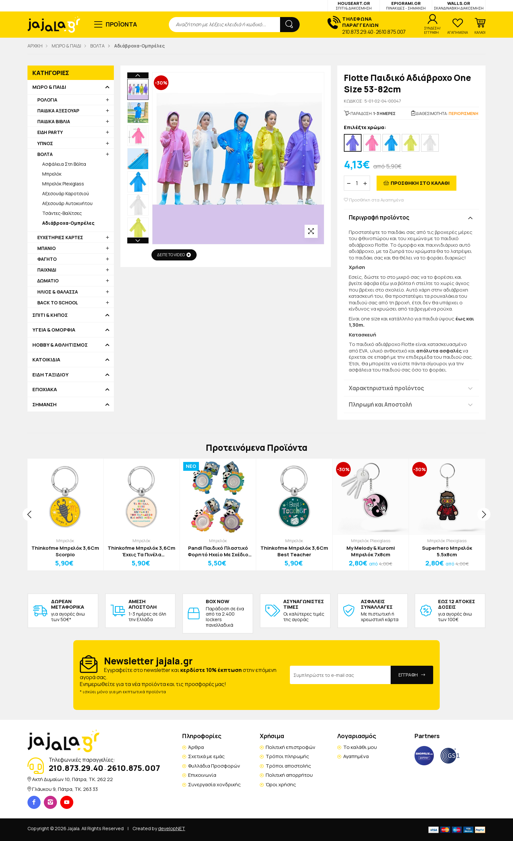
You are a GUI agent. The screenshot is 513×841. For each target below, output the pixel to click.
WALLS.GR (459, 5)
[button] (480, 26)
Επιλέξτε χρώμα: (365, 127)
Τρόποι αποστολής (288, 765)
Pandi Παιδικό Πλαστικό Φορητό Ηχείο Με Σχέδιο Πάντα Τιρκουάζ (218, 551)
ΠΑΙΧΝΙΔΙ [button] (46, 270)
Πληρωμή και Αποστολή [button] (380, 404)
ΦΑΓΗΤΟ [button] (47, 259)
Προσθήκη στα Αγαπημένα (374, 200)
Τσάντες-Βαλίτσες (62, 213)
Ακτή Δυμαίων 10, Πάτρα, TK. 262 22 (72, 779)
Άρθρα (196, 747)
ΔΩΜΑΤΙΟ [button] (48, 280)
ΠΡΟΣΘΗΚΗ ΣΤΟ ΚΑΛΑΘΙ (420, 183)
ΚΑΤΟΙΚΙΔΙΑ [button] (46, 359)
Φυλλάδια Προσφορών (214, 765)
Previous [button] (138, 75)
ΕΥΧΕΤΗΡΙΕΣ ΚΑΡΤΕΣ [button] (60, 237)
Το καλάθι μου (360, 747)
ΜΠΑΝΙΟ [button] (46, 248)
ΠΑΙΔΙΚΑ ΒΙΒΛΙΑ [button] (53, 121)
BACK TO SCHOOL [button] (57, 302)
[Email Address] (340, 675)
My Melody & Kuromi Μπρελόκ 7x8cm (370, 551)
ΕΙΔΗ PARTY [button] (50, 132)
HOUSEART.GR (354, 5)
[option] (138, 90)
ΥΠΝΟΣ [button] (45, 143)
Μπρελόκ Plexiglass (63, 184)
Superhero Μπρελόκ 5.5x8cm (447, 551)
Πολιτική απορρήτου (289, 775)
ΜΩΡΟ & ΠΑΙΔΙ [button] (49, 87)
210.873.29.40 (357, 31)
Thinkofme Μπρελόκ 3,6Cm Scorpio (65, 551)
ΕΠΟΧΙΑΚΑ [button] (44, 389)
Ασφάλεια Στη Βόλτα (64, 164)
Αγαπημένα (356, 756)
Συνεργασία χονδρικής (214, 784)
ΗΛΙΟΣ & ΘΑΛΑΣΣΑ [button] (57, 292)
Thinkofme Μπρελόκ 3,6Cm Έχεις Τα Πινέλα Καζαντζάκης (141, 551)
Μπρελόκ (52, 174)
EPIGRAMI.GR (406, 5)
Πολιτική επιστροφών (290, 747)
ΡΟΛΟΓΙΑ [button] (47, 100)
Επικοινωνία (202, 775)
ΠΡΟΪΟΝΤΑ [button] (121, 24)
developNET (171, 828)
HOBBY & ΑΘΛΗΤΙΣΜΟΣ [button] (60, 345)
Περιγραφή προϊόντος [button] (379, 217)
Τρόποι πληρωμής (287, 756)
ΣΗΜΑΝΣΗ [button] (44, 404)
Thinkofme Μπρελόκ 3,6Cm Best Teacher (294, 551)
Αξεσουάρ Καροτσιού (65, 193)
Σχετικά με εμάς (206, 756)
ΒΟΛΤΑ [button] (45, 154)
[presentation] (29, 514)
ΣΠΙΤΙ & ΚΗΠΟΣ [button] (50, 315)
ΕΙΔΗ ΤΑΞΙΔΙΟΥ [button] (50, 375)
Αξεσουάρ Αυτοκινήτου (67, 203)
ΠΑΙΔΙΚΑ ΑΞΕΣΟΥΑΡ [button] (58, 110)
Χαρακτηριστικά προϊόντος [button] (386, 388)
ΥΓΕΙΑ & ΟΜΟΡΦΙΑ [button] (53, 330)
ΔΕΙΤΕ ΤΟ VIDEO (174, 255)
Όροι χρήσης (281, 784)
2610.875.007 (391, 31)
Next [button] (138, 240)
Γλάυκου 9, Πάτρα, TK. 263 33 (65, 789)
